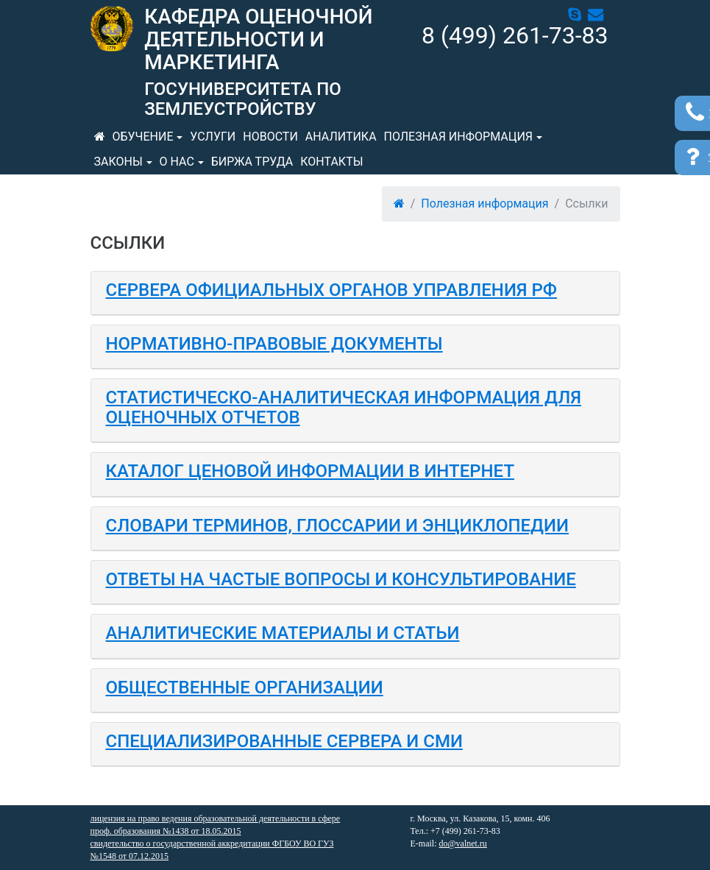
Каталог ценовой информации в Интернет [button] (310, 471)
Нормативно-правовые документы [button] (274, 343)
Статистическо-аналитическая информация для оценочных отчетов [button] (343, 407)
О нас (177, 162)
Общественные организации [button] (244, 687)
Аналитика (341, 137)
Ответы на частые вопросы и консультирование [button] (341, 579)
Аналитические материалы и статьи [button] (283, 633)
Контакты (331, 162)
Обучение (143, 137)
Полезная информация (458, 137)
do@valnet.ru (463, 843)
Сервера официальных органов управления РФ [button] (331, 290)
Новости (270, 137)
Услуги (212, 137)
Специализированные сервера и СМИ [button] (284, 741)
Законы (118, 162)
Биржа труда (252, 162)
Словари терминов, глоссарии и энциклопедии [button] (337, 525)
